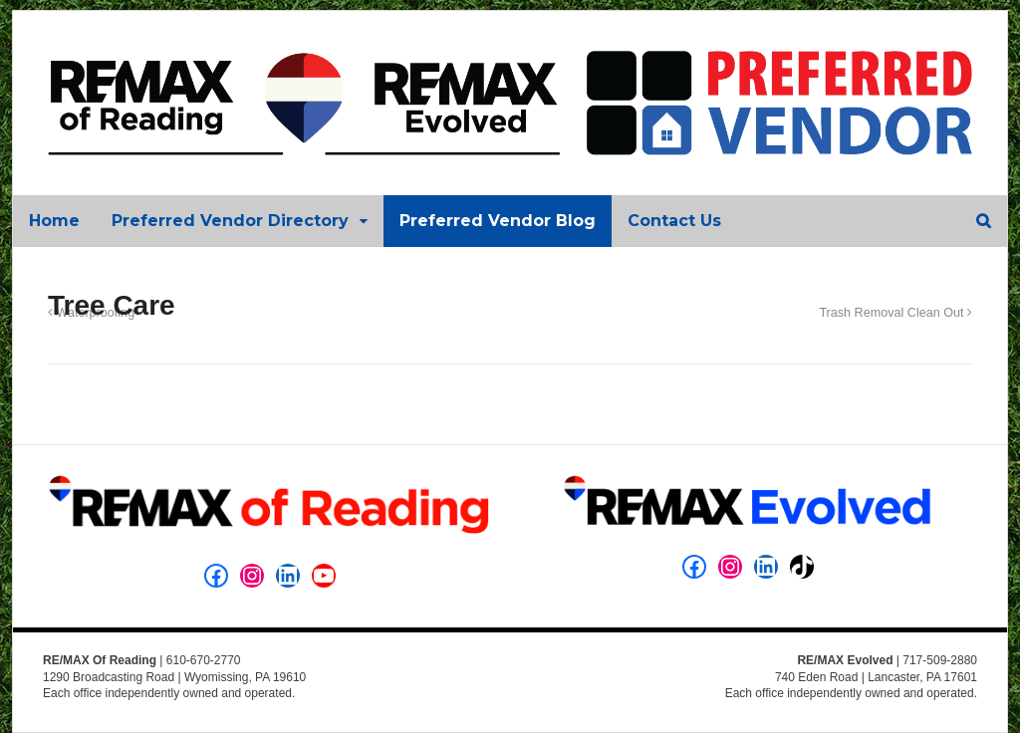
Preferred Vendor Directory (230, 220)
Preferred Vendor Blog (497, 220)
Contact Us (674, 220)
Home (54, 220)
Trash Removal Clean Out (895, 313)
